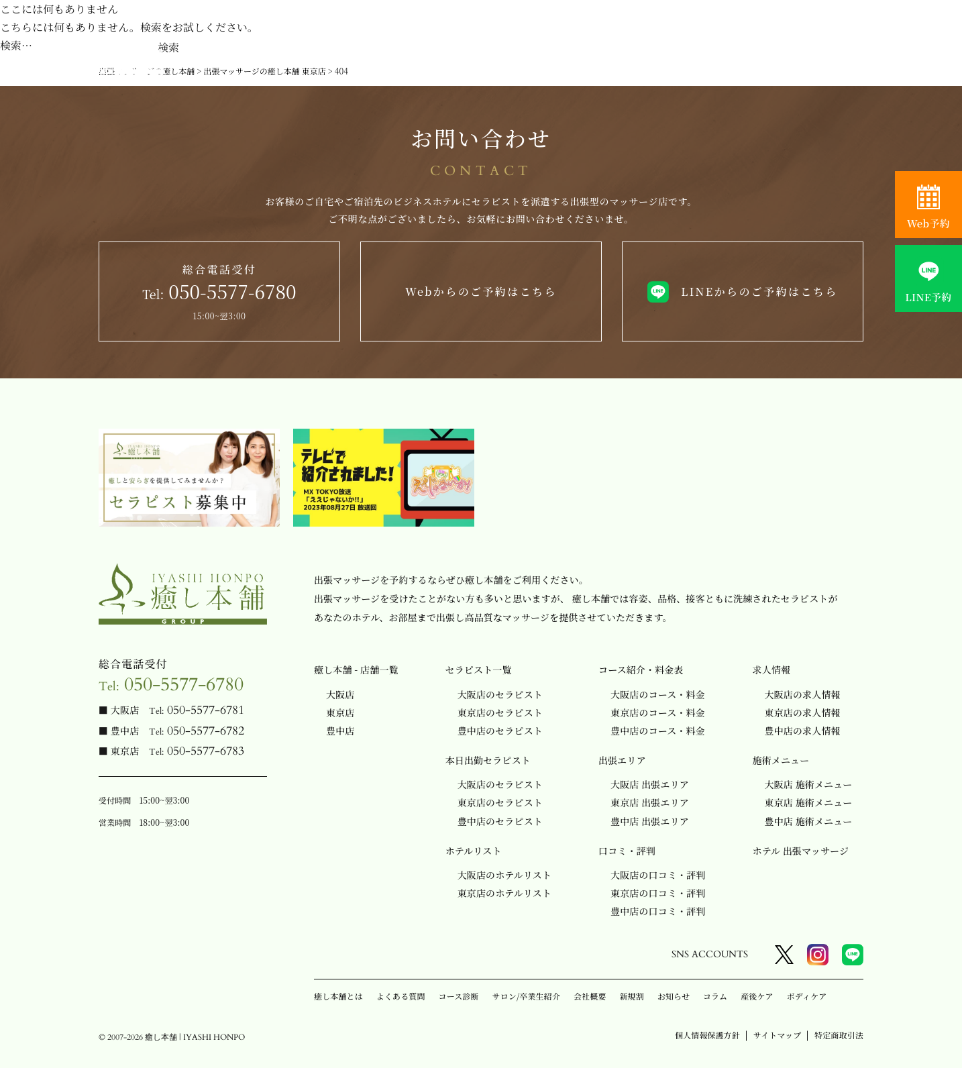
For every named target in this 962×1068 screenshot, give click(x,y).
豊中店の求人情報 (803, 730)
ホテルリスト (473, 850)
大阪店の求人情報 (803, 694)
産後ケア (757, 996)
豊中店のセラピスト (500, 730)
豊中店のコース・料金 (657, 730)
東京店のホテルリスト (504, 893)
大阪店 (340, 694)
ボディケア (807, 996)
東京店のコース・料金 (657, 712)
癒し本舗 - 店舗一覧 (356, 669)
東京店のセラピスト (500, 712)
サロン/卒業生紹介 (526, 996)
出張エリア (622, 760)
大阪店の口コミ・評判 (657, 875)
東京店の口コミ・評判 (657, 893)
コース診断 (459, 996)
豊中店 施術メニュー (809, 821)
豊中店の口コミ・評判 (657, 911)
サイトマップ (777, 1034)
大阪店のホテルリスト (504, 875)
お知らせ (673, 996)
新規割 (632, 996)
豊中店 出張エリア (649, 821)
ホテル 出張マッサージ (801, 850)
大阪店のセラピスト (500, 694)
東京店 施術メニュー (809, 802)
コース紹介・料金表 (641, 669)
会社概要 (590, 996)
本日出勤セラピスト (488, 760)
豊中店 (340, 730)
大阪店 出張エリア (649, 784)
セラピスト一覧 (478, 669)
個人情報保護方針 (707, 1034)
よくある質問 (400, 996)
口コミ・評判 (626, 850)
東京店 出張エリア (649, 802)
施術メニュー (781, 760)
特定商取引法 (838, 1034)
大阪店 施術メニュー (809, 784)
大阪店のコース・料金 (657, 694)
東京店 (340, 712)
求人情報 (772, 669)
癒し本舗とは (338, 996)
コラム (715, 996)
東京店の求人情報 (803, 712)
